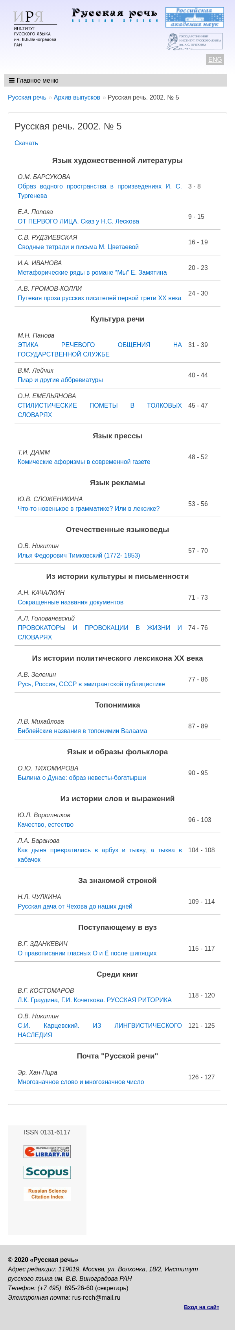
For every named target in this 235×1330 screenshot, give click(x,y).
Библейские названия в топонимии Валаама (82, 731)
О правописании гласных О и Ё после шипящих (87, 953)
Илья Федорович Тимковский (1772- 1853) (79, 555)
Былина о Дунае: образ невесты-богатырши (82, 777)
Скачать (26, 143)
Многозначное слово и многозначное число (81, 1082)
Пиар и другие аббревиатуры (60, 380)
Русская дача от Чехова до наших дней (75, 906)
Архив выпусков (77, 97)
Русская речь (27, 97)
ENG (215, 59)
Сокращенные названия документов (70, 602)
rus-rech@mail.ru (96, 1297)
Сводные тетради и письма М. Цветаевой (78, 247)
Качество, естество (45, 824)
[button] (34, 80)
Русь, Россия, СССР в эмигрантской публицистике (91, 684)
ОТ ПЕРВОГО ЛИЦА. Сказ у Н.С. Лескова (78, 221)
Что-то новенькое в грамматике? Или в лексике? (89, 508)
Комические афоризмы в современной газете (84, 461)
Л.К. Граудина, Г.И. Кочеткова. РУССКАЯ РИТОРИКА (95, 1000)
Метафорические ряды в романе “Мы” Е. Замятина (92, 272)
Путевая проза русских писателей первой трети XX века (100, 298)
